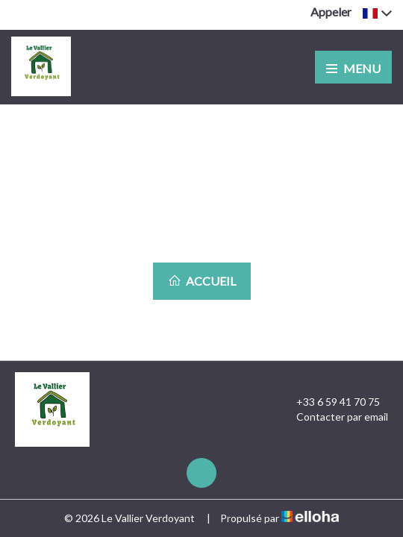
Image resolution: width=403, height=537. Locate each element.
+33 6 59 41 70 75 (329, 402)
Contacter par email (333, 417)
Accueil (202, 281)
